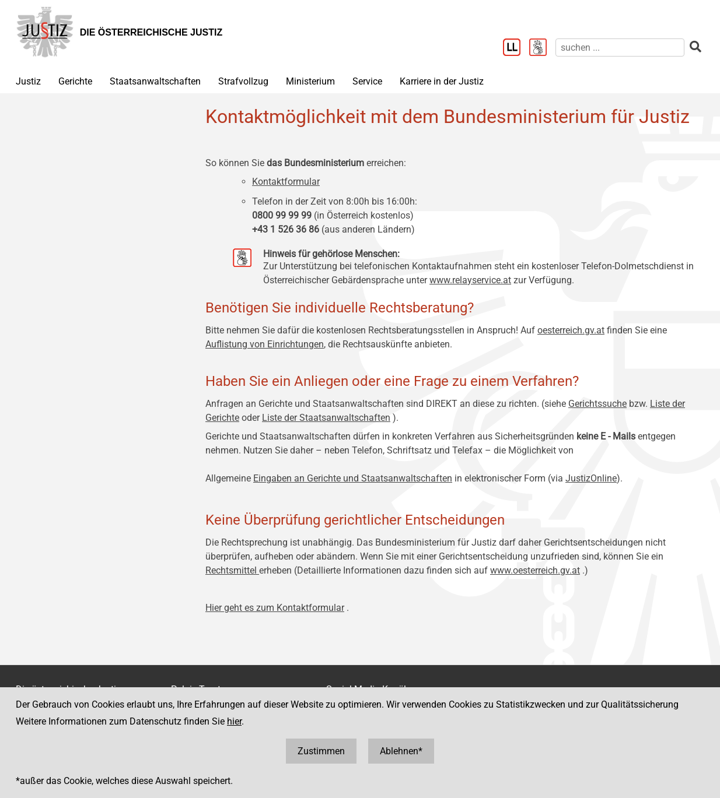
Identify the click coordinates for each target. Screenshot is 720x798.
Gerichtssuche (597, 403)
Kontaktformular (286, 181)
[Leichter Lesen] (516, 48)
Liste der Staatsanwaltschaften (326, 417)
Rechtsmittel (232, 570)
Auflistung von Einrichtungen (264, 344)
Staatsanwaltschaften (155, 81)
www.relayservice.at (470, 280)
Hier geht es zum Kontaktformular (274, 607)
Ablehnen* (401, 751)
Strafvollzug (243, 81)
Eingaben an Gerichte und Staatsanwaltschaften (352, 478)
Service (367, 81)
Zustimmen (321, 751)
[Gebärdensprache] (542, 48)
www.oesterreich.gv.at (535, 570)
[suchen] (619, 47)
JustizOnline (591, 478)
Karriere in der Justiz (442, 81)
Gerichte (75, 81)
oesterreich (559, 330)
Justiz (28, 81)
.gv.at (593, 330)
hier (234, 721)
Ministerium (310, 81)
